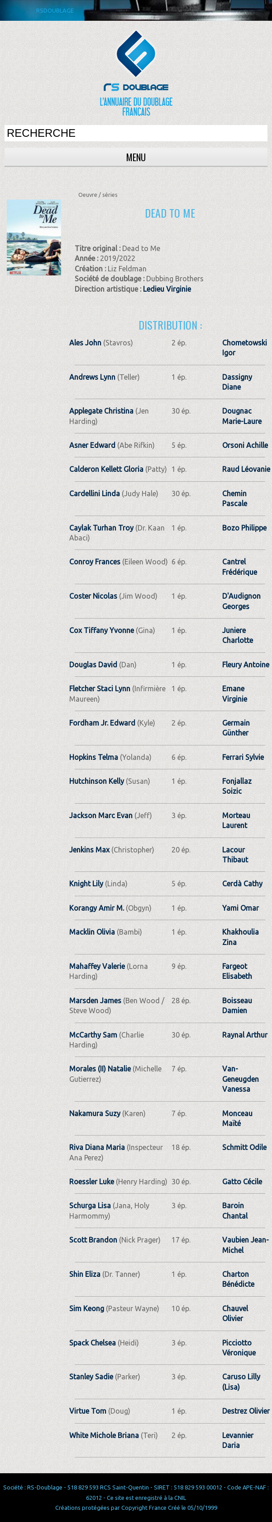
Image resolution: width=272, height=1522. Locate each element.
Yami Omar (240, 908)
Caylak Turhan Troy (101, 528)
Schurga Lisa (90, 1205)
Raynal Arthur (244, 1035)
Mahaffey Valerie (97, 966)
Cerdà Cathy (242, 884)
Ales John (85, 343)
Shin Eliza (84, 1274)
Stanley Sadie (91, 1377)
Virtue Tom (87, 1411)
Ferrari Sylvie (243, 757)
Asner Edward (92, 445)
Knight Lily (86, 884)
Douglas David (93, 665)
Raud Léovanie (246, 469)
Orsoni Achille (245, 445)
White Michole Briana (104, 1435)
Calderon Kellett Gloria (106, 469)
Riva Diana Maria (97, 1147)
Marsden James (95, 1000)
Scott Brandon (93, 1240)
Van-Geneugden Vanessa (240, 1079)
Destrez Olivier (246, 1411)
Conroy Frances (94, 562)
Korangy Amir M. (96, 908)
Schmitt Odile (244, 1147)
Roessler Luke (91, 1182)
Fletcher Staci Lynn (99, 688)
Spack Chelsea (92, 1343)
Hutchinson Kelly (96, 781)
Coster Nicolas (93, 596)
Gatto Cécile (242, 1182)
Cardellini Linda (94, 493)
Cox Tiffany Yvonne (101, 630)
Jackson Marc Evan (101, 815)
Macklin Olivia (92, 932)
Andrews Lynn (92, 377)
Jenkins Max (89, 850)
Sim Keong (86, 1308)
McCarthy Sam (93, 1035)
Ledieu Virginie (167, 289)
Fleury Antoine (245, 665)
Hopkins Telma (93, 757)
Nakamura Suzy (94, 1113)
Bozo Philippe (244, 528)
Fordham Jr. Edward (102, 723)
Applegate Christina (101, 411)
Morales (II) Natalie (100, 1069)
